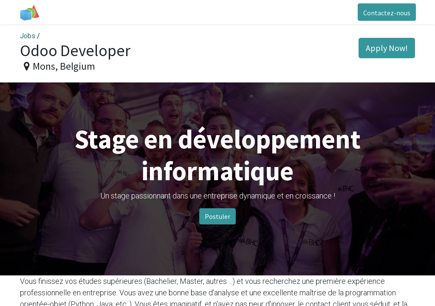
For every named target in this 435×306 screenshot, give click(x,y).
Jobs (27, 36)
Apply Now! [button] (387, 47)
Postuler (217, 216)
